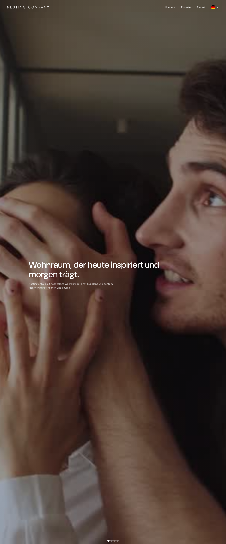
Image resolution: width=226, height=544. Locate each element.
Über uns (170, 7)
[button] (213, 7)
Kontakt (200, 7)
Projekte (186, 7)
